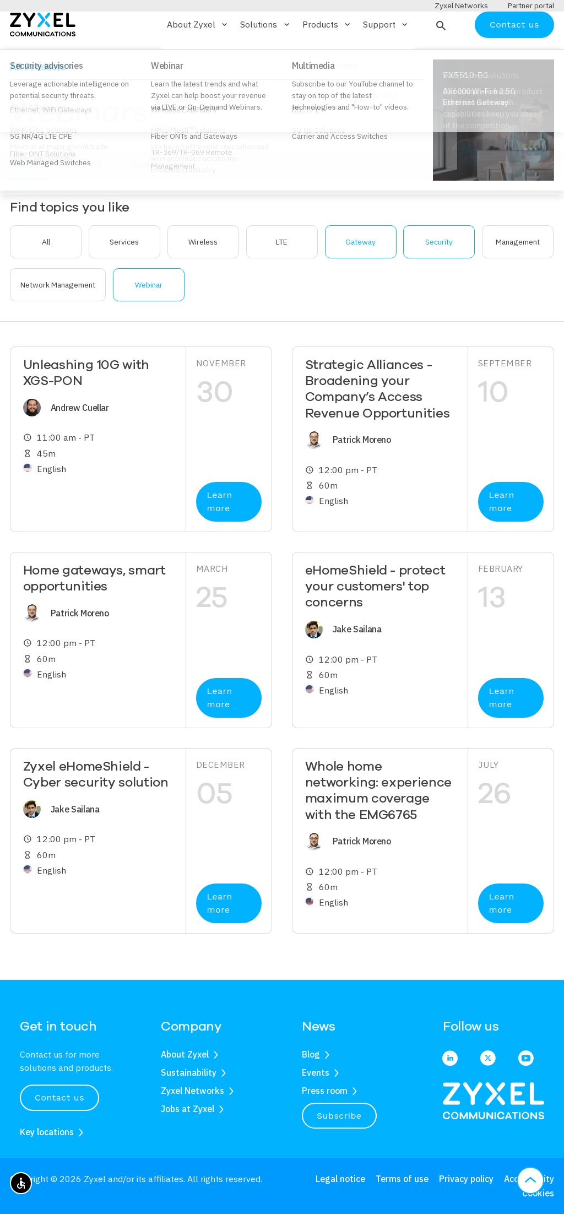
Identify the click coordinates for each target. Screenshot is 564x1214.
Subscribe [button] (339, 1115)
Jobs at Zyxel (187, 1108)
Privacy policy (466, 1179)
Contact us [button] (59, 1097)
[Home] (42, 56)
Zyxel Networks (192, 1090)
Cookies (538, 1193)
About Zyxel (185, 1054)
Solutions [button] (265, 56)
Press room (325, 1090)
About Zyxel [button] (198, 56)
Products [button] (327, 56)
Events (315, 1072)
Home (20, 95)
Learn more (219, 534)
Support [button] (386, 56)
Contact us (514, 56)
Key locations (47, 1131)
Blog (311, 1054)
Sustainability (188, 1072)
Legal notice (340, 1179)
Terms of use (402, 1179)
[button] (440, 56)
